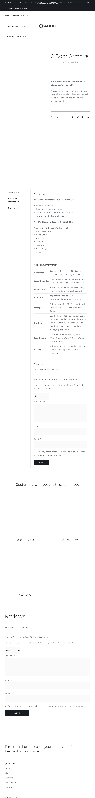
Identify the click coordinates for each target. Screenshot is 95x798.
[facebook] (47, 787)
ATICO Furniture (46, 780)
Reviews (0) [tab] (13, 161)
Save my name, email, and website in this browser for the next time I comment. (46, 659)
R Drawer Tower (69, 492)
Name (37, 379)
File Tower (25, 547)
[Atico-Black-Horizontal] (47, 25)
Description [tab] (13, 145)
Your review (40, 354)
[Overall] (25, 444)
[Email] (87, 117)
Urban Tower (25, 492)
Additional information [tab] (13, 153)
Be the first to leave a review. (65, 62)
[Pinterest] (82, 117)
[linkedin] (52, 787)
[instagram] (43, 787)
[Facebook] (72, 117)
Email (37, 392)
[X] (77, 117)
